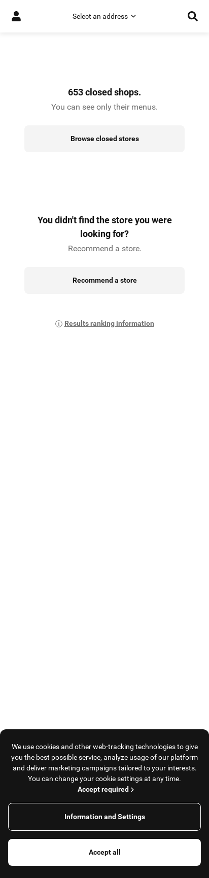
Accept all (105, 852)
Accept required (107, 789)
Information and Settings (104, 817)
